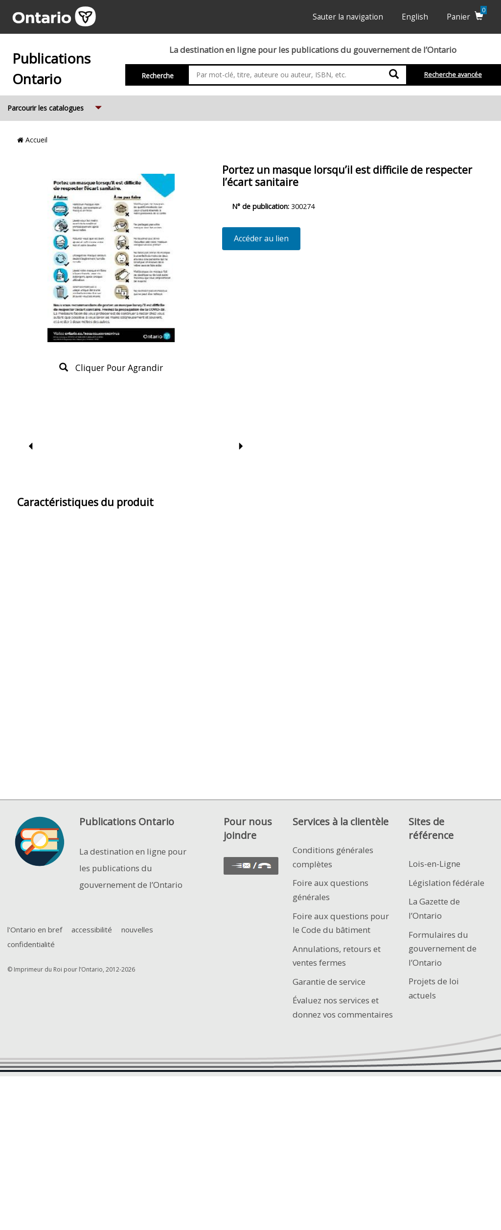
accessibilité (91, 929)
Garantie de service (329, 981)
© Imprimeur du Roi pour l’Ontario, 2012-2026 (71, 969)
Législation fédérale (446, 882)
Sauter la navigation (348, 17)
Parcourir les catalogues (55, 104)
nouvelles (137, 929)
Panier (467, 17)
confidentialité (31, 944)
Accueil (32, 139)
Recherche (158, 75)
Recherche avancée (453, 74)
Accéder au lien (261, 238)
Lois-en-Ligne (434, 863)
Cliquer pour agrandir (111, 367)
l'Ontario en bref (34, 929)
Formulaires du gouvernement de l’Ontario (443, 948)
